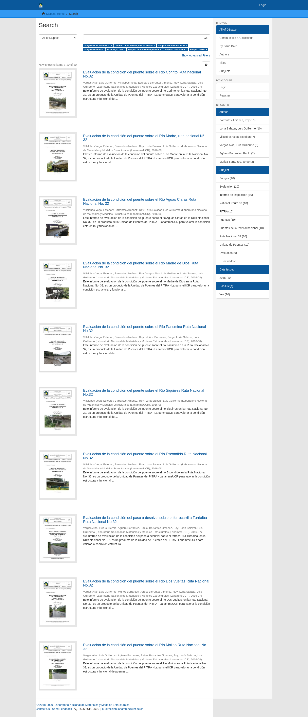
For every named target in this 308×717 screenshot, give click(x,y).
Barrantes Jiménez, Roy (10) (237, 120)
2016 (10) (225, 277)
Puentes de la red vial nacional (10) (241, 228)
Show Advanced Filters (195, 55)
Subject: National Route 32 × (172, 45)
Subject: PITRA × (198, 49)
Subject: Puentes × (93, 49)
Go (205, 37)
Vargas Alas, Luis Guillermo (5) (238, 145)
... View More (227, 261)
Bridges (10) (227, 178)
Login (222, 87)
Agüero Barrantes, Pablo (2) (237, 153)
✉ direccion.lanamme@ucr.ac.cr (122, 709)
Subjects (224, 71)
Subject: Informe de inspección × (144, 49)
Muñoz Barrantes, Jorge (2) (236, 161)
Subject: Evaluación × (176, 49)
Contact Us (43, 709)
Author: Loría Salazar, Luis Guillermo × (135, 45)
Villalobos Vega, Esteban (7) (237, 136)
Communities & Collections (236, 37)
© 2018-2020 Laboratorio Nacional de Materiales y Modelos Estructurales (82, 704)
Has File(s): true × (116, 49)
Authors (224, 54)
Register (224, 95)
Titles (222, 62)
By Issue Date (228, 46)
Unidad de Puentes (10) (234, 244)
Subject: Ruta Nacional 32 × (98, 45)
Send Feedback (62, 709)
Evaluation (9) (228, 253)
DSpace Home (55, 13)
